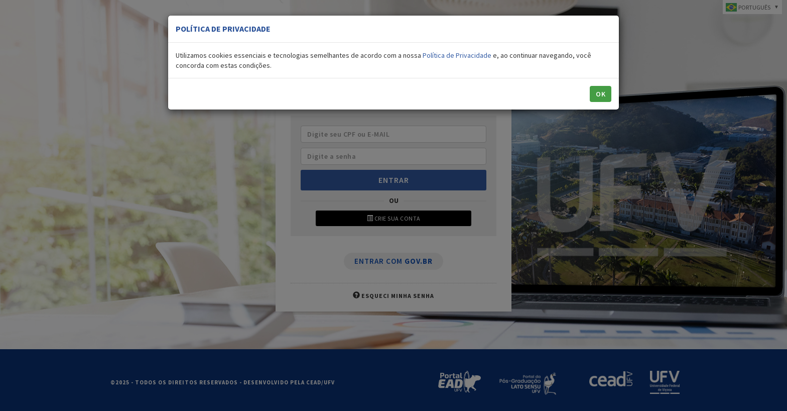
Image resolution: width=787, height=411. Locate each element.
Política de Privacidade (457, 55)
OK (600, 93)
